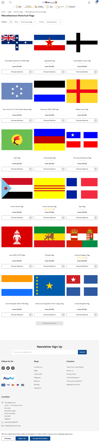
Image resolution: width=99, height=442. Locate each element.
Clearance (37, 388)
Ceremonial (38, 374)
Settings (7, 438)
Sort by (41, 22)
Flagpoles (37, 378)
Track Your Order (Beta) (75, 367)
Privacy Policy (71, 374)
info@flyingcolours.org (12, 426)
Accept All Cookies (40, 438)
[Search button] (10, 2)
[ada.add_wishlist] (30, 72)
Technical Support (73, 378)
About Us (70, 371)
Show (16, 22)
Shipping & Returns (73, 385)
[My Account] (89, 2)
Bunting (36, 385)
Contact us (38, 367)
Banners (37, 381)
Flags (36, 371)
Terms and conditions (74, 381)
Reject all (22, 438)
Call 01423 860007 (11, 422)
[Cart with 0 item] (96, 2)
